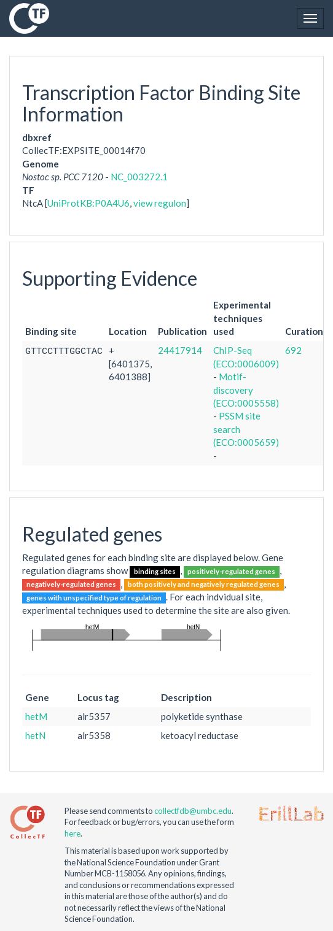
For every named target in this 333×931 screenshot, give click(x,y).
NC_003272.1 (139, 176)
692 (293, 350)
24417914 (180, 350)
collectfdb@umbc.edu (193, 811)
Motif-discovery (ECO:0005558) (246, 389)
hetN (35, 735)
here (72, 833)
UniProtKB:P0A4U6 (88, 203)
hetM (36, 716)
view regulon (159, 203)
